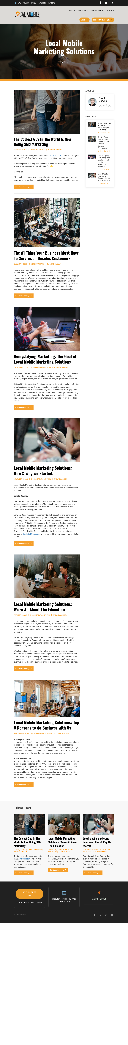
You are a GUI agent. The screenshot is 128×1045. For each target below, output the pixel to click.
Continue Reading (23, 187)
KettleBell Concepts (31, 534)
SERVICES (82, 11)
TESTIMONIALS (97, 11)
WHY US (72, 11)
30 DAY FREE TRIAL (29, 894)
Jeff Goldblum (54, 155)
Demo (84, 19)
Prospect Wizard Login (102, 19)
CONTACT (110, 11)
